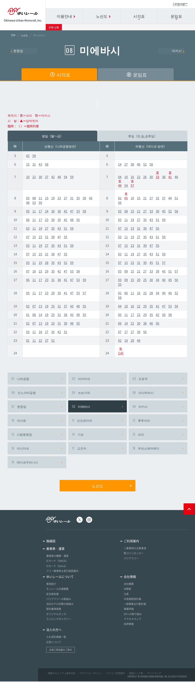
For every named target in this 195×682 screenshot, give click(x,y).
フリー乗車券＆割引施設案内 (62, 572)
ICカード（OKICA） (57, 562)
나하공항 (36, 378)
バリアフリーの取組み (58, 600)
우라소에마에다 (158, 449)
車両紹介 (51, 585)
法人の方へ (54, 630)
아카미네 (97, 378)
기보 (97, 435)
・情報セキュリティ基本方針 (60, 674)
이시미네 (36, 449)
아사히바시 (158, 392)
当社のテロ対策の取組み (60, 604)
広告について (53, 642)
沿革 (126, 595)
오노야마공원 (36, 392)
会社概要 (129, 585)
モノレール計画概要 (57, 590)
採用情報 (129, 624)
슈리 (158, 435)
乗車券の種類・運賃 (57, 557)
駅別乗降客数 (53, 609)
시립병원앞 (36, 435)
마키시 (178, 50)
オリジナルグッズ (56, 614)
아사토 (36, 421)
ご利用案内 (131, 542)
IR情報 (127, 590)
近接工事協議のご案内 (60, 650)
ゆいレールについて (60, 577)
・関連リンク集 (135, 674)
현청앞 (16, 50)
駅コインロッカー (134, 554)
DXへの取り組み (133, 614)
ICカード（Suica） (56, 567)
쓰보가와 (97, 392)
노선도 (112, 487)
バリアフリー (131, 559)
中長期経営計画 (132, 600)
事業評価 (129, 609)
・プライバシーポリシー (89, 674)
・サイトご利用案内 (114, 674)
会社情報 (130, 577)
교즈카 (97, 449)
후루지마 (158, 421)
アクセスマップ (132, 619)
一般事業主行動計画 (135, 604)
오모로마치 (97, 421)
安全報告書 (52, 595)
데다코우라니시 (36, 463)
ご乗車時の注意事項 (135, 549)
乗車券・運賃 (55, 550)
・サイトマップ (153, 674)
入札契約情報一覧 (56, 637)
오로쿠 (158, 378)
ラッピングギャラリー (58, 619)
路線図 (50, 542)
